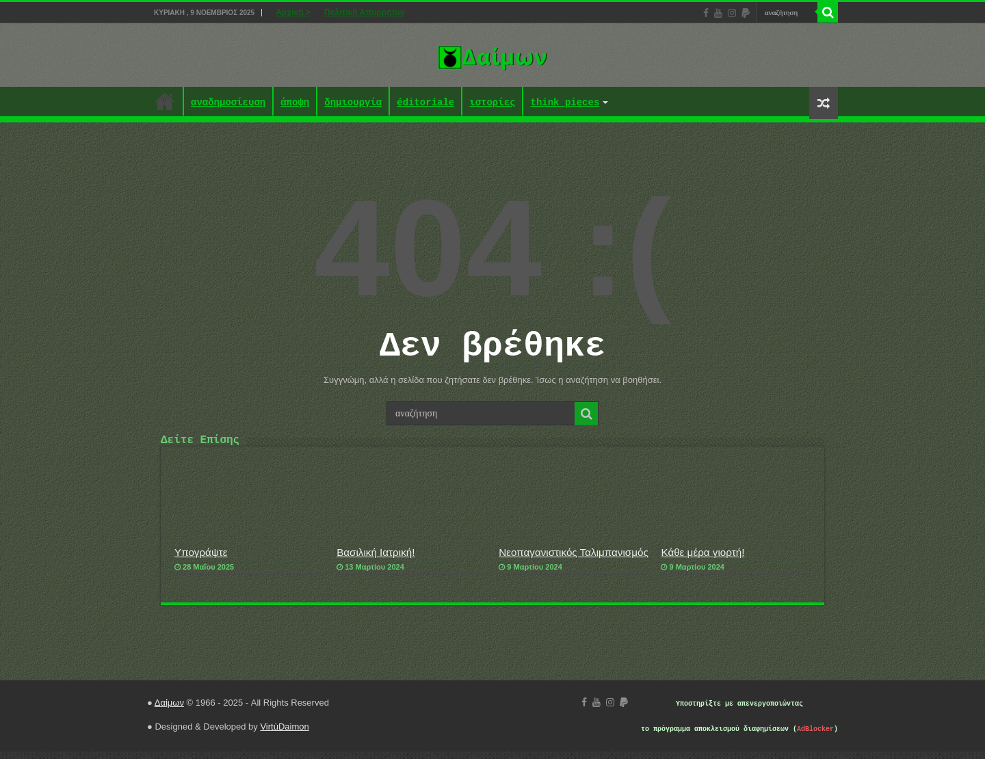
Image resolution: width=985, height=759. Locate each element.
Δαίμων (169, 710)
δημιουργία (353, 102)
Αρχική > (293, 12)
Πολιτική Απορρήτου (364, 12)
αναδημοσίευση (228, 102)
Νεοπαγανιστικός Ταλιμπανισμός (573, 559)
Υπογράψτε (201, 559)
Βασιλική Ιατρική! (376, 559)
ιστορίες (492, 102)
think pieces (564, 102)
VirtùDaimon (284, 734)
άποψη (294, 102)
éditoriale (425, 102)
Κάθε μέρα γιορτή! (702, 559)
